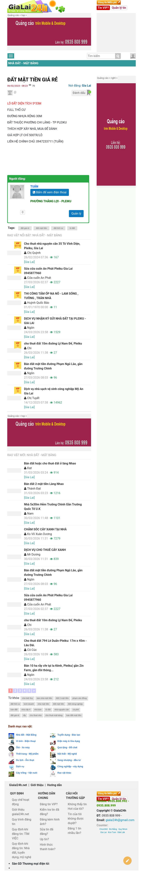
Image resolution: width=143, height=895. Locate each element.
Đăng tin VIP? (49, 804)
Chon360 (103, 829)
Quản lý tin (119, 7)
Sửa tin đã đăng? (46, 832)
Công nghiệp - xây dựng (70, 766)
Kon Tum (112, 832)
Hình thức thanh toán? (47, 847)
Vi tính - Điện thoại (26, 741)
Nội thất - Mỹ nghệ (67, 754)
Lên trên (137, 860)
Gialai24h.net (18, 785)
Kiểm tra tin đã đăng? (49, 812)
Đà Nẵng (113, 829)
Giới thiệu (37, 785)
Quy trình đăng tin (21, 822)
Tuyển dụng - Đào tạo (69, 735)
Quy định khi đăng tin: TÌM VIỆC (20, 834)
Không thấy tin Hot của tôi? (77, 806)
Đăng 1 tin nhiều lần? (74, 831)
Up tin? (44, 839)
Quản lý (76, 213)
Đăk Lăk (121, 832)
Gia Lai (103, 832)
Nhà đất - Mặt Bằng (23, 63)
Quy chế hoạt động (20, 802)
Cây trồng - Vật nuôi (26, 773)
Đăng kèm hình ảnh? (50, 822)
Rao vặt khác (64, 773)
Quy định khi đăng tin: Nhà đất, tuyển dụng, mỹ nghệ (21, 850)
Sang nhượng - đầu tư (69, 760)
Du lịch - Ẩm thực (25, 760)
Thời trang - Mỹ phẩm (27, 754)
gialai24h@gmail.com (120, 820)
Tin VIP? (103, 7)
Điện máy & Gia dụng (69, 741)
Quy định (17, 793)
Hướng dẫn (54, 785)
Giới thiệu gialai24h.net (20, 812)
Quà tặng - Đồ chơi (67, 747)
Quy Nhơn (122, 829)
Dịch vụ (20, 766)
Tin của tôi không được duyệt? (76, 818)
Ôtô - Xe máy (23, 747)
